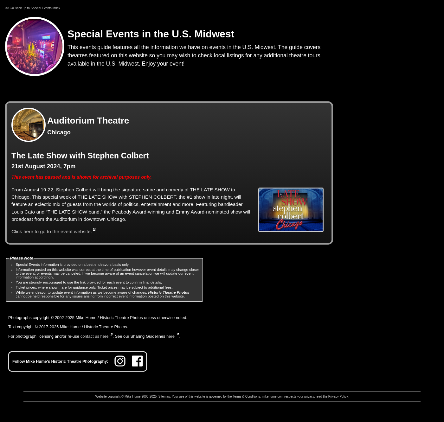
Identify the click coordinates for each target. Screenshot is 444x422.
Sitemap (164, 396)
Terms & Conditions (246, 396)
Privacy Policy (338, 396)
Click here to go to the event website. (51, 231)
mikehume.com (273, 396)
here (170, 336)
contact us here (94, 336)
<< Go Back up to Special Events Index (32, 8)
